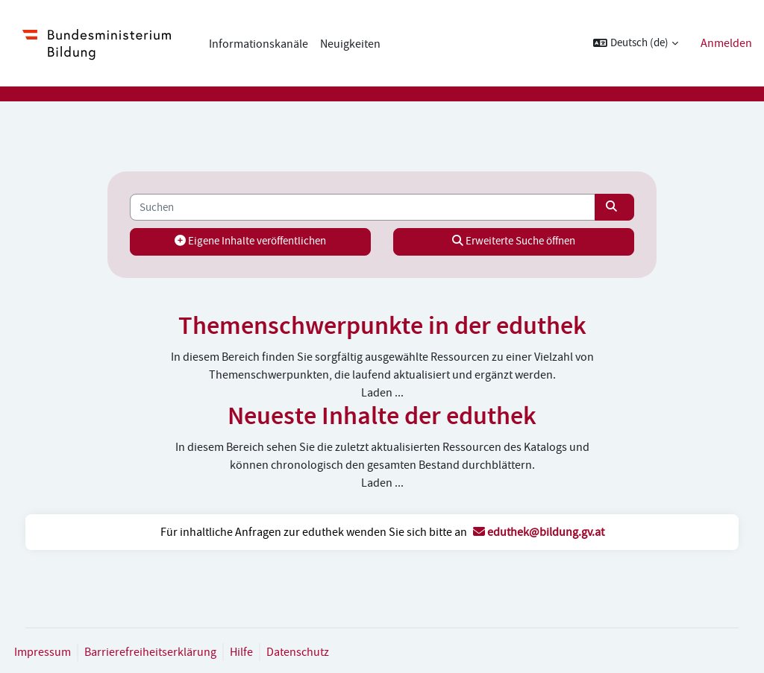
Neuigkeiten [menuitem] (350, 44)
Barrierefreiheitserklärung (178, 652)
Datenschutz (325, 652)
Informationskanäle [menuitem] (258, 44)
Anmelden (726, 43)
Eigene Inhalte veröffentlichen (261, 241)
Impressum (70, 652)
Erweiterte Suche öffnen (502, 241)
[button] (635, 43)
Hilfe (269, 652)
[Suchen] (362, 207)
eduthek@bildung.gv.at (538, 532)
